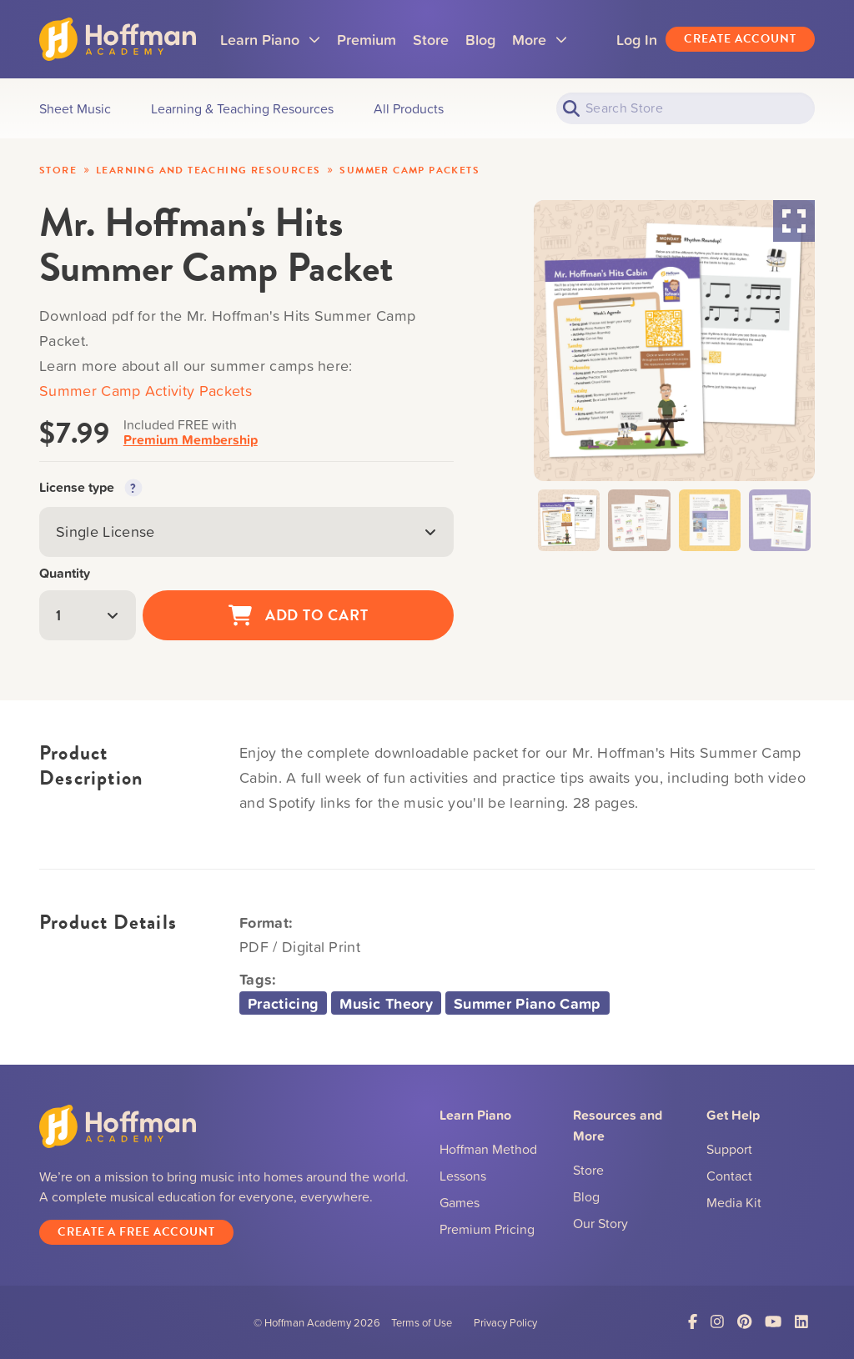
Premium (367, 39)
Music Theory (386, 1003)
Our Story (600, 1223)
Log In (636, 39)
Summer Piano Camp (527, 1003)
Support (729, 1149)
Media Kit (733, 1202)
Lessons (463, 1175)
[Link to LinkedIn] (801, 1321)
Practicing (283, 1003)
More (540, 44)
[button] (569, 520)
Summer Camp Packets (409, 170)
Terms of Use (421, 1322)
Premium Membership (190, 439)
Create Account (740, 39)
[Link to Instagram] (717, 1321)
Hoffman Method (488, 1149)
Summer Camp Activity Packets (145, 390)
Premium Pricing (487, 1229)
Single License (246, 531)
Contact (729, 1175)
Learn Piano (271, 44)
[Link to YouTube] (773, 1321)
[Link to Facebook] (692, 1321)
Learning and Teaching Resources (208, 170)
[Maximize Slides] (794, 221)
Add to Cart (299, 615)
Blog (481, 39)
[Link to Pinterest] (744, 1321)
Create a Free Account (136, 1232)
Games (460, 1202)
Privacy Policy (505, 1322)
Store (432, 39)
